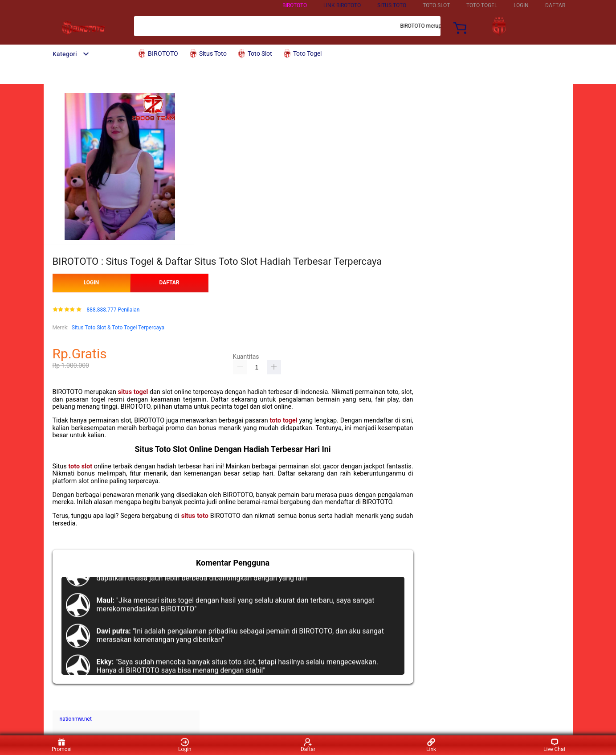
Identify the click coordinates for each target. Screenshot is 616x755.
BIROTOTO (294, 5)
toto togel (284, 420)
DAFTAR (555, 5)
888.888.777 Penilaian (112, 310)
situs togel (133, 392)
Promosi (62, 745)
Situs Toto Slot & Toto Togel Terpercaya (118, 327)
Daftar (308, 745)
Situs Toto (391, 5)
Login (185, 745)
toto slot (80, 466)
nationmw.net (76, 719)
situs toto (194, 516)
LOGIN (521, 5)
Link (431, 745)
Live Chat (554, 745)
